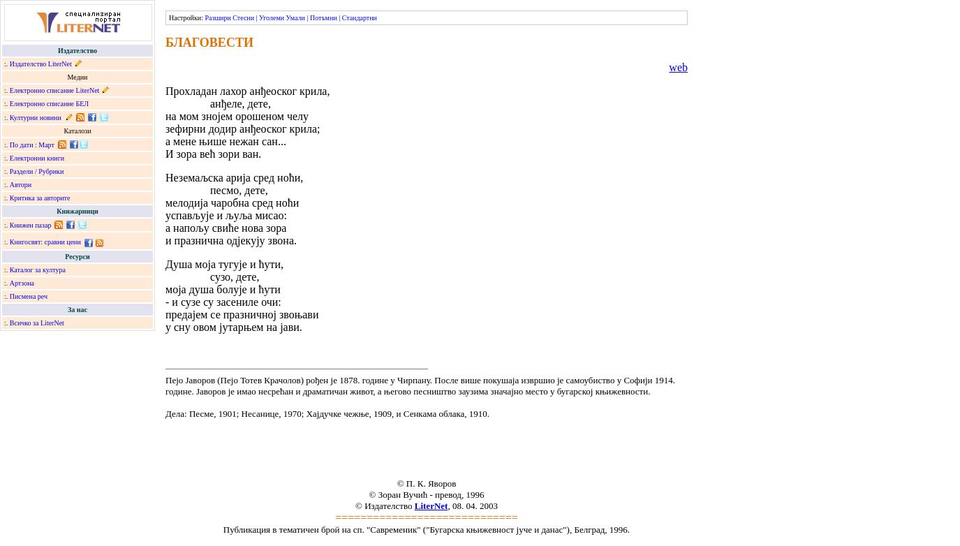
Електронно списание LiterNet (55, 90)
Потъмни (323, 18)
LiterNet (431, 506)
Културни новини (35, 117)
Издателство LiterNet (41, 64)
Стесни (243, 18)
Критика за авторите (40, 198)
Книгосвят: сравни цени (45, 242)
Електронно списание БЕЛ (49, 104)
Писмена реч (28, 296)
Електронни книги (37, 158)
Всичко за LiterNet (37, 323)
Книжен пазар (31, 225)
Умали (295, 18)
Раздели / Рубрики (37, 171)
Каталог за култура (38, 270)
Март (46, 145)
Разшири (217, 18)
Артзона (22, 283)
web (678, 67)
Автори (20, 185)
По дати (22, 145)
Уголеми (271, 18)
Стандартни (359, 18)
